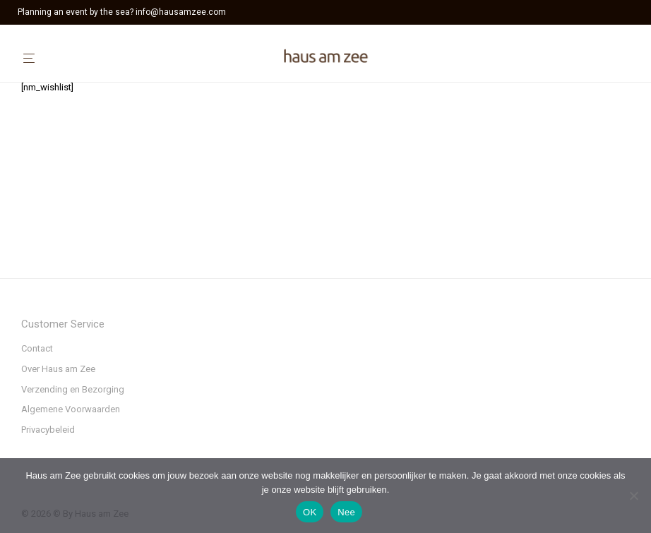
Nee (346, 512)
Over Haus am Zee (58, 369)
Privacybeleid (48, 429)
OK (309, 512)
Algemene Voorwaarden (70, 409)
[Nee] (633, 496)
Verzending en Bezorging (72, 389)
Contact (37, 348)
